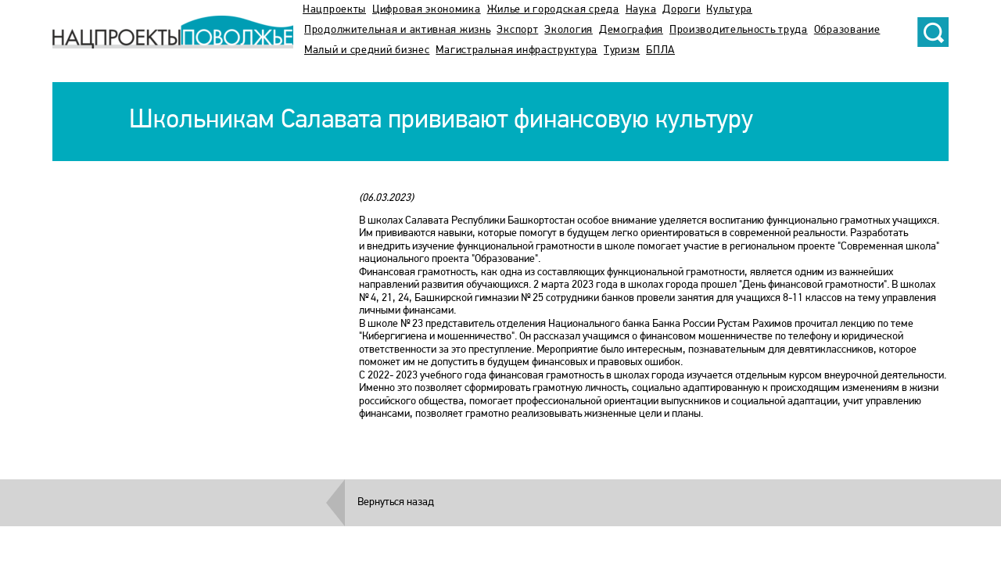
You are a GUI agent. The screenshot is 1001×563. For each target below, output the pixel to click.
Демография (631, 30)
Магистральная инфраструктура (516, 50)
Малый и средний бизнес (366, 50)
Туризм (622, 50)
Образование (847, 30)
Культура (729, 10)
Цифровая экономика (426, 10)
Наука (641, 10)
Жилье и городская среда (553, 10)
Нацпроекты (334, 10)
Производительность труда (738, 30)
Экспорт (517, 30)
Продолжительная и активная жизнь (397, 30)
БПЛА (660, 50)
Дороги (681, 10)
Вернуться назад (395, 502)
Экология (568, 30)
